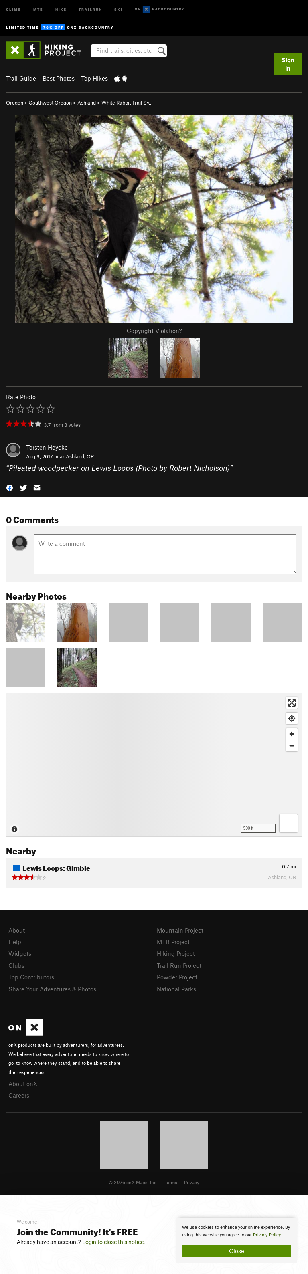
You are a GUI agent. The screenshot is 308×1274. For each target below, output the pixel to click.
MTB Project (173, 941)
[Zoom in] (292, 734)
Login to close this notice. (113, 1242)
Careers (18, 1095)
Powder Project (177, 977)
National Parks (176, 989)
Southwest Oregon (50, 102)
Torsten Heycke (47, 447)
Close (236, 1250)
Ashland (86, 102)
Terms (170, 1182)
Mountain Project (180, 930)
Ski (118, 9)
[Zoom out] (292, 745)
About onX (22, 1083)
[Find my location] (292, 718)
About (16, 930)
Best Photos (59, 78)
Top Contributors (31, 977)
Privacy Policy (267, 1235)
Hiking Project (176, 953)
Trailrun (90, 9)
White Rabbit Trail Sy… (127, 102)
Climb (13, 9)
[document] (236, 1240)
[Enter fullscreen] (292, 703)
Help (14, 941)
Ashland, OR (80, 456)
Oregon (14, 102)
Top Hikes (94, 78)
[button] (9, 486)
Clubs (16, 965)
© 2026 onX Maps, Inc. (133, 1182)
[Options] (289, 823)
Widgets (19, 953)
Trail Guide (21, 78)
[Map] (154, 764)
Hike (61, 9)
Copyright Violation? (154, 330)
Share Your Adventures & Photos (52, 989)
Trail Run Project (179, 965)
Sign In (288, 64)
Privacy (191, 1182)
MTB (38, 9)
